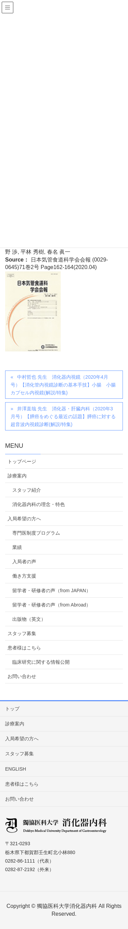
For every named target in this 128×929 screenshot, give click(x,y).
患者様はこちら (24, 647)
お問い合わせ (22, 676)
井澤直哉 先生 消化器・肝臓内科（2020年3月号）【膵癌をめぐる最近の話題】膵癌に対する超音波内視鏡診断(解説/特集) (63, 416)
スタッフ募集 (22, 633)
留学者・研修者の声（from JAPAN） (51, 590)
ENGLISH (15, 769)
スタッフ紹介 (26, 490)
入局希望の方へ (24, 518)
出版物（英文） (29, 619)
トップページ (22, 461)
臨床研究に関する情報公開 (41, 662)
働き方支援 (24, 576)
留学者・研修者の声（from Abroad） (51, 605)
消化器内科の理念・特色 (38, 504)
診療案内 (17, 475)
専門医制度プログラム (36, 533)
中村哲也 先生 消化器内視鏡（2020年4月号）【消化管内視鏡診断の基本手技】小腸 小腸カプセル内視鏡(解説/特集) (63, 384)
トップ (12, 708)
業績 (17, 547)
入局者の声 (24, 561)
